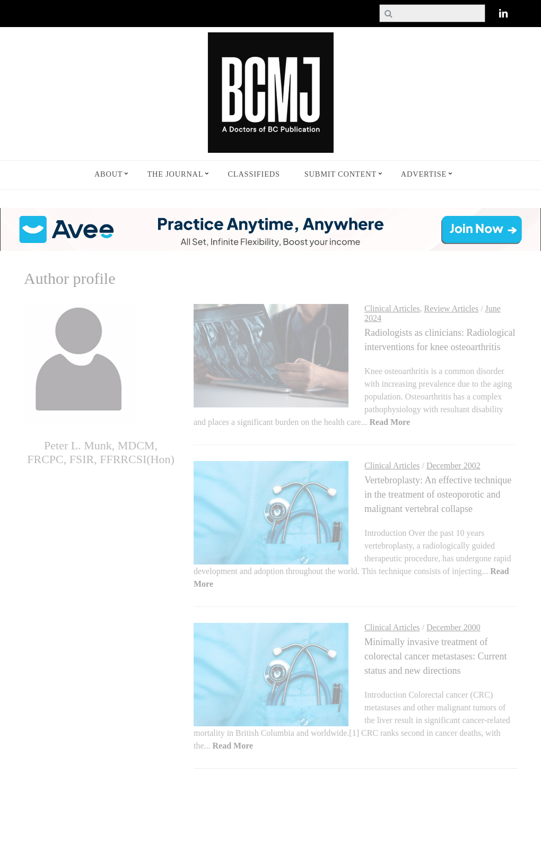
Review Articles (451, 308)
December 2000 (453, 627)
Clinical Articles (392, 308)
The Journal (175, 174)
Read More (389, 422)
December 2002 (453, 465)
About (108, 174)
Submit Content (340, 174)
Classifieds (254, 174)
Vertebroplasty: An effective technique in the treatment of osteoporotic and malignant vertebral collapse (437, 494)
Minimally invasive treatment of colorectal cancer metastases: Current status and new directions (435, 656)
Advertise (424, 174)
